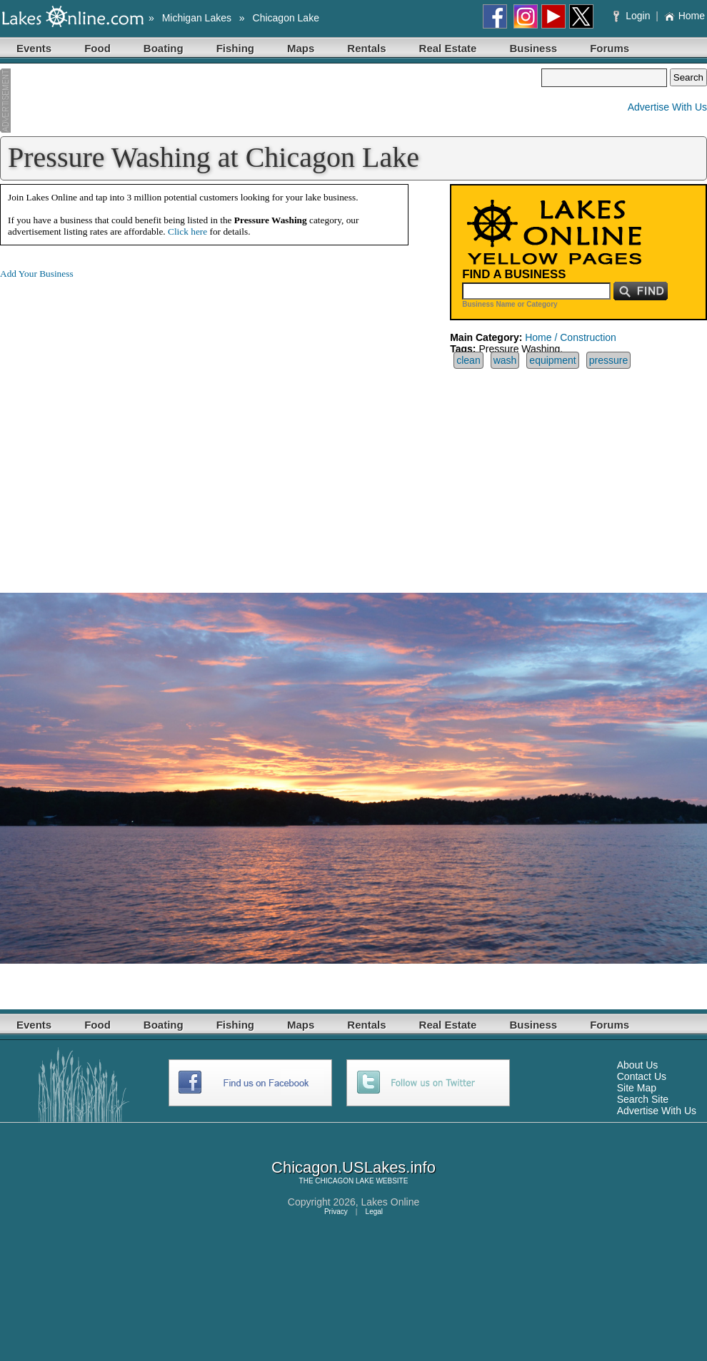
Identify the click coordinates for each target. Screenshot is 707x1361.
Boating (164, 48)
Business (533, 48)
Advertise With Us (667, 107)
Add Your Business (37, 273)
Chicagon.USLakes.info (353, 1167)
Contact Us (641, 1076)
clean (468, 360)
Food (97, 48)
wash (505, 360)
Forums (609, 48)
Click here (187, 231)
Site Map (636, 1088)
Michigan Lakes (196, 18)
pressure (608, 360)
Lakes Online (390, 1202)
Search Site (642, 1099)
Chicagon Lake (286, 18)
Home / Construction (570, 337)
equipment (552, 360)
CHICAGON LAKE (344, 1181)
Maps (300, 48)
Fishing (235, 48)
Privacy (336, 1211)
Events (33, 48)
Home (684, 15)
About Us (637, 1065)
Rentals (366, 48)
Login (633, 15)
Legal (374, 1211)
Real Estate (448, 48)
